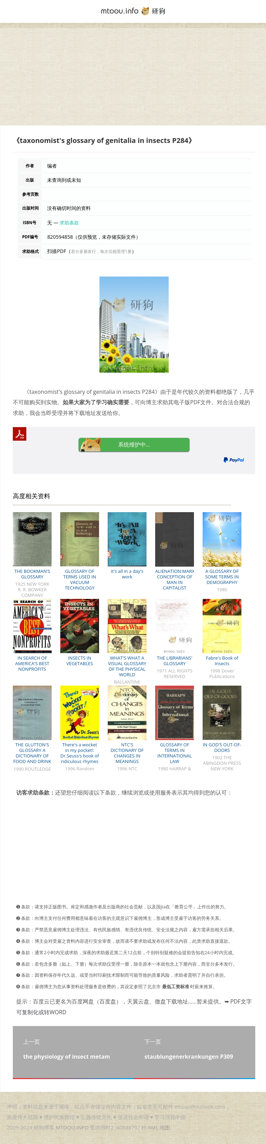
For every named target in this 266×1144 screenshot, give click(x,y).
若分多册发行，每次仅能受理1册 (101, 251)
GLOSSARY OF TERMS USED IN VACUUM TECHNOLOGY (79, 579)
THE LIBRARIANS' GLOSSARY (174, 661)
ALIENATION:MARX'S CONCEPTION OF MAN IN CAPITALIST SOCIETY (176, 582)
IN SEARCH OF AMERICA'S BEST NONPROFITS (32, 663)
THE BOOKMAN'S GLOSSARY (32, 574)
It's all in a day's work (127, 574)
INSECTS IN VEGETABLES (79, 661)
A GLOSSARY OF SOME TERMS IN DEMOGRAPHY (222, 576)
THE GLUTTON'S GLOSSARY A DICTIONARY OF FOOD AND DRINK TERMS (32, 756)
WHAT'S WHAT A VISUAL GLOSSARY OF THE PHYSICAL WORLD (127, 666)
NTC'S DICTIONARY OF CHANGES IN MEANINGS (127, 753)
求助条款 (69, 222)
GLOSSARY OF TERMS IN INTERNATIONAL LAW (174, 753)
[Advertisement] (133, 76)
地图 (165, 1127)
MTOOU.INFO (72, 1127)
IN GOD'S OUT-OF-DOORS (222, 747)
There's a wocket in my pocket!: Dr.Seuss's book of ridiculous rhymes (79, 753)
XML (153, 1127)
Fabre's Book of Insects (222, 661)
